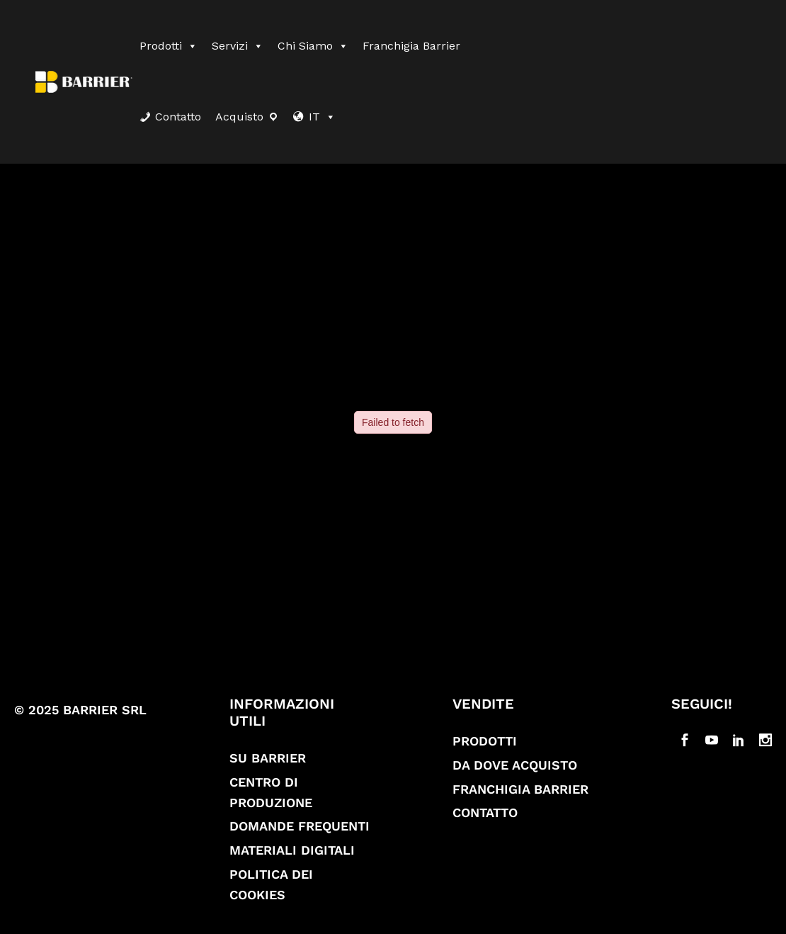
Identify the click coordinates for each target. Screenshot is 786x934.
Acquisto (239, 116)
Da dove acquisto (514, 765)
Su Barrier (267, 757)
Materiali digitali (292, 850)
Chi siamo (313, 45)
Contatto (178, 116)
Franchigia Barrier (411, 45)
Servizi (237, 45)
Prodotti (168, 45)
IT (322, 116)
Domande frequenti (299, 825)
